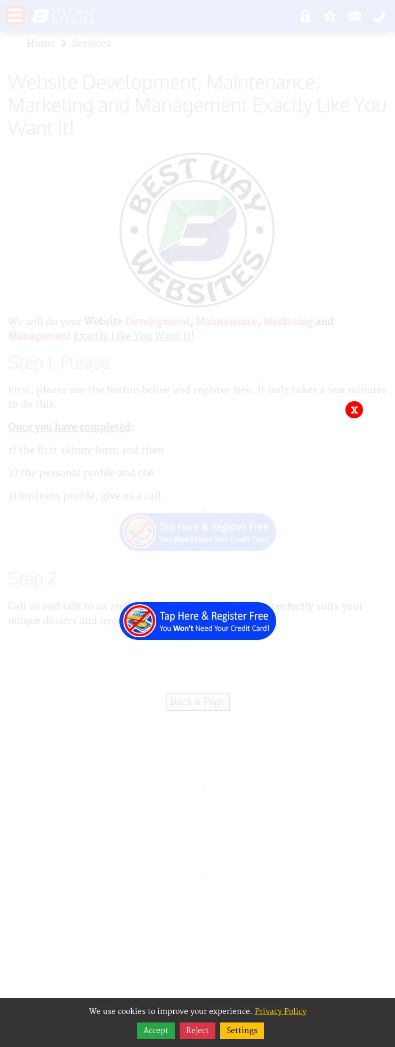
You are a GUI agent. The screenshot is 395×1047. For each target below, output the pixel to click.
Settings (242, 1030)
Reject (197, 1030)
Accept (155, 1030)
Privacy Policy (281, 1011)
